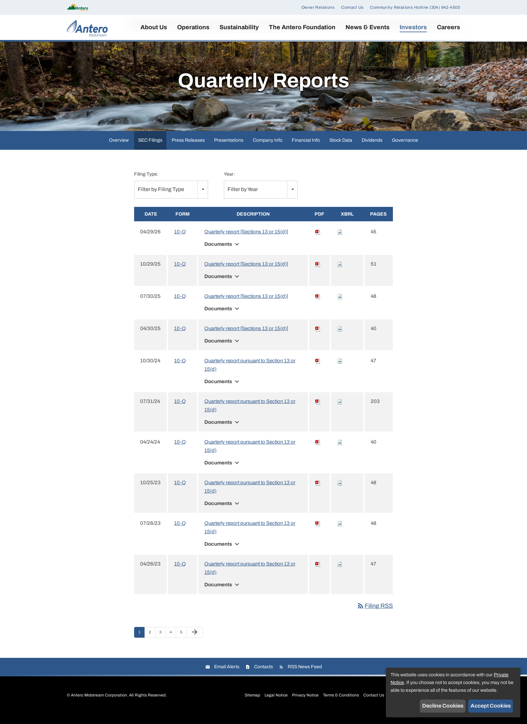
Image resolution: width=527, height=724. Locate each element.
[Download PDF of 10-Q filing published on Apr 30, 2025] (318, 337)
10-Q (180, 240)
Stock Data (340, 148)
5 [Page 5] (183, 642)
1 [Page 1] (141, 642)
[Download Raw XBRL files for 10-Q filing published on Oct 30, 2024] (339, 369)
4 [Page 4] (172, 642)
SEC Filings (150, 148)
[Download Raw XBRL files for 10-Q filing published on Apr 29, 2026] (339, 240)
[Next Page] (194, 641)
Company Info (267, 148)
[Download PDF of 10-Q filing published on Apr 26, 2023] (318, 572)
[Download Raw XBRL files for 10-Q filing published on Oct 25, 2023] (339, 491)
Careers (448, 27)
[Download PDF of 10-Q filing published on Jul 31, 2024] (318, 410)
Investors (413, 27)
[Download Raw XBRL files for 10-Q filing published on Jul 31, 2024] (339, 410)
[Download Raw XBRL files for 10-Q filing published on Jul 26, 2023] (339, 532)
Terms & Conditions (341, 704)
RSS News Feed (305, 675)
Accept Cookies (491, 706)
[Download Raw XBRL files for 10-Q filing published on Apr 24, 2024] (339, 450)
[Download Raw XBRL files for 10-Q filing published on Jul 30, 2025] (339, 305)
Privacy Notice (305, 704)
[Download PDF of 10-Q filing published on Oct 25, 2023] (318, 491)
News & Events (368, 27)
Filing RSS (375, 614)
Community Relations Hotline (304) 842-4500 (415, 7)
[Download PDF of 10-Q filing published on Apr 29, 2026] (318, 240)
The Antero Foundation (302, 27)
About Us (153, 27)
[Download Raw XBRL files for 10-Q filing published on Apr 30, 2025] (339, 337)
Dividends (372, 148)
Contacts (263, 675)
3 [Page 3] (162, 642)
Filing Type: (146, 182)
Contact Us (352, 7)
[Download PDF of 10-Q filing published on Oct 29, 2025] (318, 272)
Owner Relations (317, 7)
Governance (405, 148)
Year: (229, 182)
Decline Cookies (442, 706)
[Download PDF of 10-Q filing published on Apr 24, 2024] (318, 450)
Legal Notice (276, 704)
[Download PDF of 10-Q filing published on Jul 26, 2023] (318, 532)
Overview (119, 148)
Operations (193, 27)
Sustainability (239, 27)
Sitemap (252, 704)
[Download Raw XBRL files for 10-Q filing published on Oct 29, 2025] (339, 272)
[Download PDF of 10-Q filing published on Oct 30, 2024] (318, 369)
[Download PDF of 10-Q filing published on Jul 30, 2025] (318, 305)
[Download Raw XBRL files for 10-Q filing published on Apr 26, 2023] (339, 572)
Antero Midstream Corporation (99, 703)
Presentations (228, 148)
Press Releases (188, 148)
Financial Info (306, 148)
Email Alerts (226, 675)
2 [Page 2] (152, 642)
